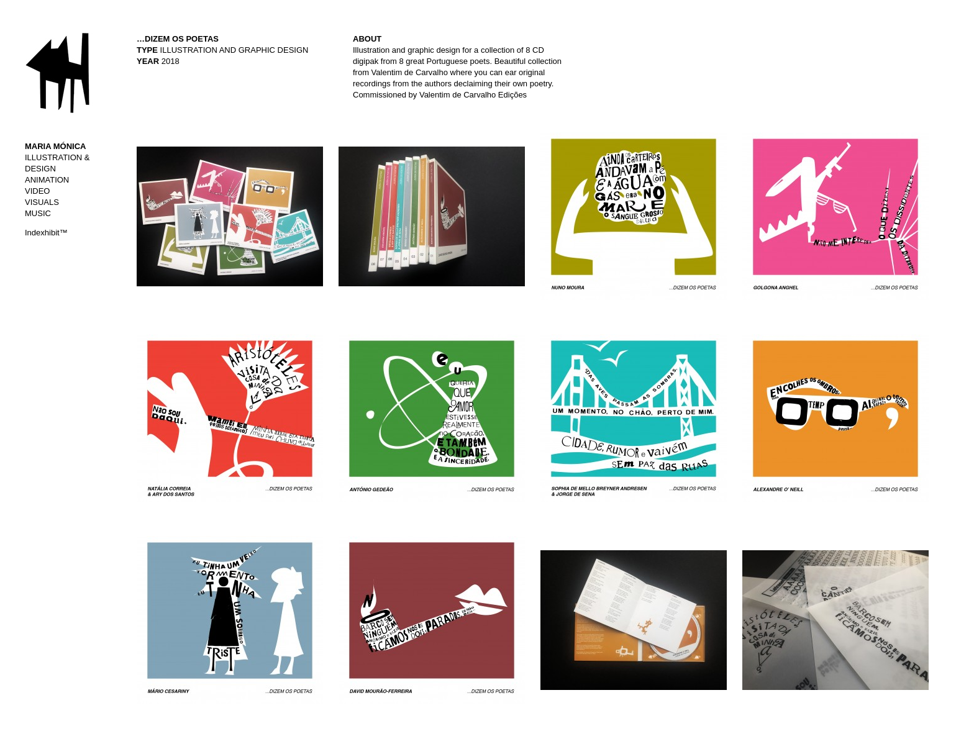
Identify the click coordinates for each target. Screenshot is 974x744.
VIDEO (37, 191)
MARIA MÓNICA (55, 146)
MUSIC (38, 213)
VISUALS (42, 202)
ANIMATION (47, 179)
